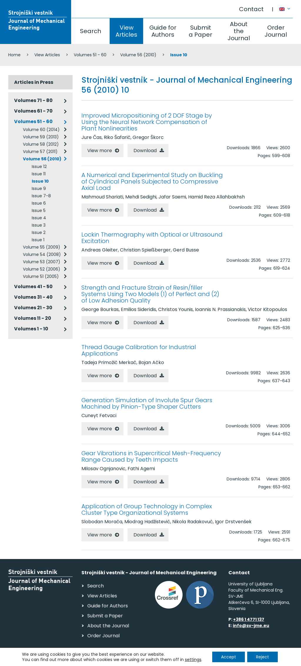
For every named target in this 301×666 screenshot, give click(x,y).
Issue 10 (40, 181)
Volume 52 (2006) (41, 269)
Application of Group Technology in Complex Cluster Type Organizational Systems (146, 509)
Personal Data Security (88, 659)
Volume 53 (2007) (41, 262)
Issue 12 (39, 166)
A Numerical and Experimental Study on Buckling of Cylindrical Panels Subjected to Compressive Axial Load (152, 181)
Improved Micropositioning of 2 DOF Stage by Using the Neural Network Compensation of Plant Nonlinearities (146, 121)
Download (145, 150)
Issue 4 (39, 218)
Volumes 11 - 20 (32, 318)
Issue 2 (39, 232)
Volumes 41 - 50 (33, 286)
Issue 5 (39, 210)
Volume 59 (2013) (41, 137)
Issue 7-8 (41, 196)
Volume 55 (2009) (41, 247)
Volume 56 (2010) (138, 55)
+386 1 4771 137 (248, 619)
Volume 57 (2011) (40, 151)
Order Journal (276, 31)
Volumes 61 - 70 (33, 111)
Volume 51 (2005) (41, 276)
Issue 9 (39, 188)
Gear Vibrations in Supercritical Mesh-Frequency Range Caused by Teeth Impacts (151, 456)
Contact (251, 9)
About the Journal (239, 31)
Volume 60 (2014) (41, 129)
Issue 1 (38, 240)
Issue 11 (39, 174)
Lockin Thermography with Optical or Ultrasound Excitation (152, 237)
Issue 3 (39, 225)
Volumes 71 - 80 (33, 100)
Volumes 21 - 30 (33, 307)
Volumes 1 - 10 (31, 328)
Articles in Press (33, 82)
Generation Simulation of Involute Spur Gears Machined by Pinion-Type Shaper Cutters (146, 403)
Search (90, 31)
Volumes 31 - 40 (33, 297)
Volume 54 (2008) (42, 254)
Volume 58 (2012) (41, 144)
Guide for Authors (162, 31)
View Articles (126, 31)
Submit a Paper (200, 31)
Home (14, 55)
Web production (259, 659)
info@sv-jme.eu (251, 625)
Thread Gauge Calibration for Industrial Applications (138, 350)
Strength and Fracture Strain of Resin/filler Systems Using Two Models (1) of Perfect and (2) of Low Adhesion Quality (150, 294)
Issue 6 (39, 203)
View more (99, 150)
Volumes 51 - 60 (90, 55)
